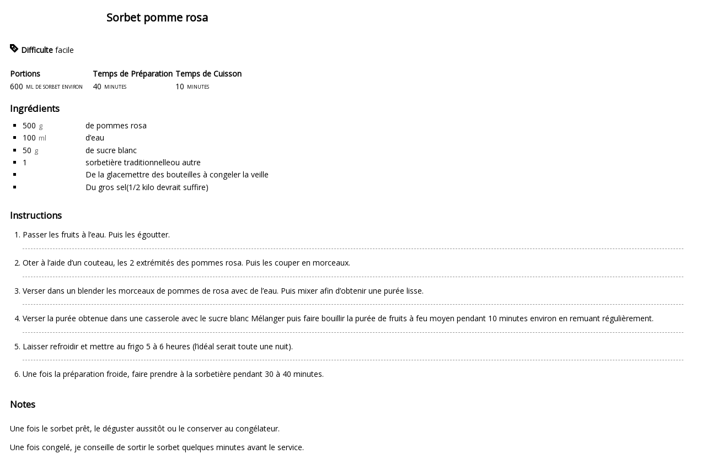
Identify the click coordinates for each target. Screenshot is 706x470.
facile (64, 50)
